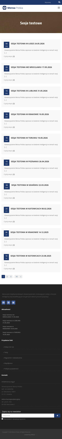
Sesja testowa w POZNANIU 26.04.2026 (30, 161)
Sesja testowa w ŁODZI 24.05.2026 (27, 43)
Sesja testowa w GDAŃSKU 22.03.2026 (30, 185)
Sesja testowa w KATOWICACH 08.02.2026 (31, 208)
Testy (6, 352)
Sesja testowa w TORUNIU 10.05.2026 (29, 138)
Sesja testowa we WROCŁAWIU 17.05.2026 (31, 67)
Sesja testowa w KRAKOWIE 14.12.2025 (29, 232)
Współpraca (8, 363)
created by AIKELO (29, 435)
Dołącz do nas (9, 347)
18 (16, 277)
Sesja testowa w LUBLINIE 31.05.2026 (29, 90)
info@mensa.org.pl (8, 382)
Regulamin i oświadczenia (13, 358)
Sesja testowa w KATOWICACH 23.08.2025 (30, 256)
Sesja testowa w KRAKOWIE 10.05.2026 (30, 114)
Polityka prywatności (11, 369)
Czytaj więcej (8, 56)
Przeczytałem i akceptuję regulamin (14, 419)
